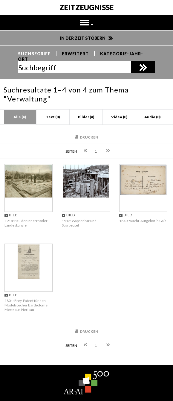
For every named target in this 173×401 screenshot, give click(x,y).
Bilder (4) (86, 117)
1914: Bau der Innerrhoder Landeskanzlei (26, 222)
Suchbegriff (34, 53)
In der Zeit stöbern (82, 38)
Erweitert (75, 53)
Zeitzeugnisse (86, 8)
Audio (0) (152, 117)
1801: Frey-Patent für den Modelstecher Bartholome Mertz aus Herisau (26, 305)
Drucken (89, 137)
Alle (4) (19, 117)
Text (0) (53, 117)
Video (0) (119, 117)
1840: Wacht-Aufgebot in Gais (142, 220)
